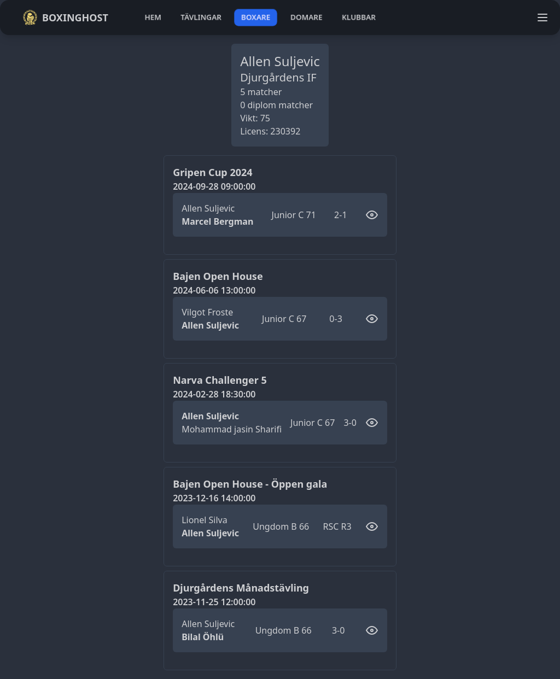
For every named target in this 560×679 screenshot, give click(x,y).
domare (306, 17)
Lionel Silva (205, 520)
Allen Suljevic (208, 208)
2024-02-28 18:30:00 (214, 394)
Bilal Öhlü (203, 637)
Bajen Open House (217, 276)
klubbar (358, 17)
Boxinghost (65, 17)
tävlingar (201, 17)
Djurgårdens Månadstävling (241, 587)
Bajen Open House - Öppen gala (250, 483)
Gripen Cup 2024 (212, 172)
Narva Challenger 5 (220, 380)
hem (152, 17)
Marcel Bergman (217, 221)
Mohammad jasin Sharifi (232, 429)
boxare (256, 17)
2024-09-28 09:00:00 (214, 186)
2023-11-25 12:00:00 (214, 602)
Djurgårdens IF (278, 77)
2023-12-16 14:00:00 (214, 498)
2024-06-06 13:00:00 (214, 290)
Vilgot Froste (207, 312)
